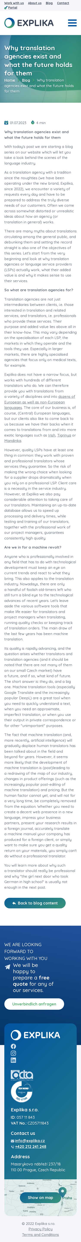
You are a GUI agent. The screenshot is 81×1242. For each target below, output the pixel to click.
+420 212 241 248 (30, 1146)
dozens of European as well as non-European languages (39, 402)
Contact (63, 3)
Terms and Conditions (40, 1234)
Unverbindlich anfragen (34, 1004)
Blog (49, 3)
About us (34, 3)
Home (9, 80)
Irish (51, 435)
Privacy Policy (40, 1229)
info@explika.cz (30, 1140)
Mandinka (12, 440)
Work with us (14, 3)
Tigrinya (64, 435)
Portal (12, 8)
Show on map (40, 1197)
